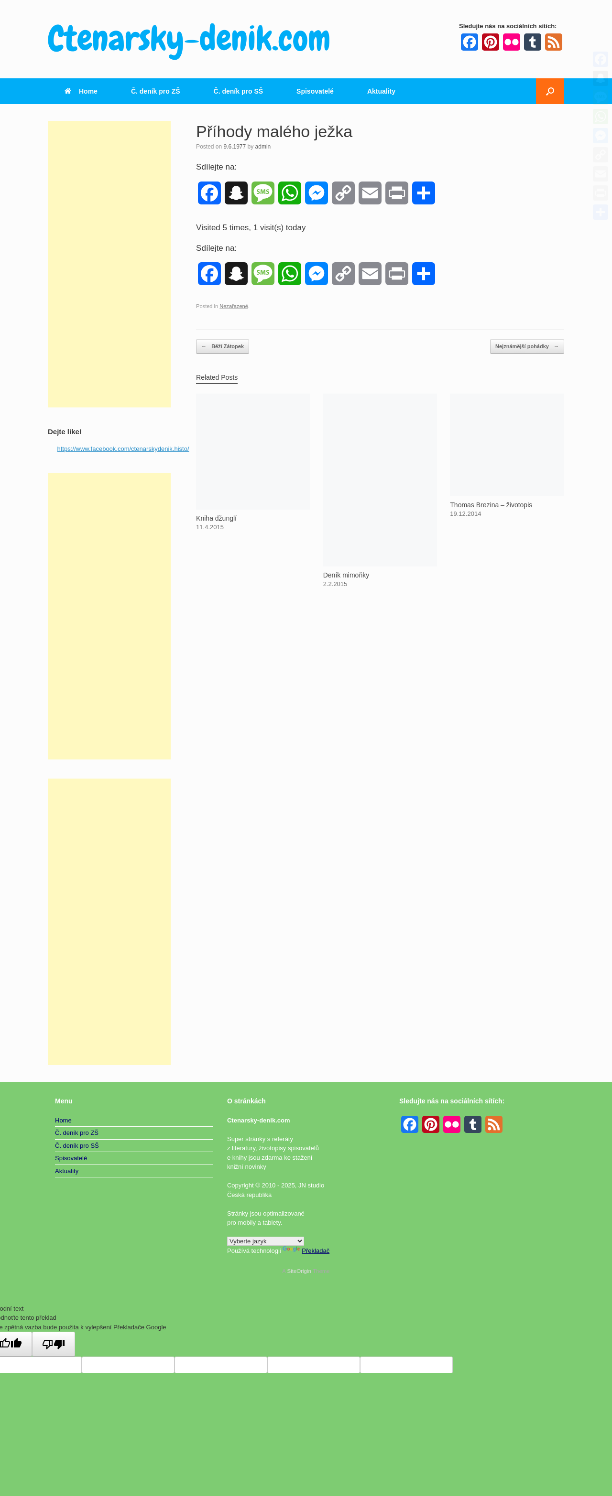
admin (263, 146)
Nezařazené (233, 306)
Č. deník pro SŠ (238, 91)
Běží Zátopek (222, 346)
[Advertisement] (109, 264)
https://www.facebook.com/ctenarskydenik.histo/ (123, 448)
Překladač (306, 1250)
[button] (550, 91)
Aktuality (381, 91)
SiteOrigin (299, 1271)
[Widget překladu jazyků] (265, 1241)
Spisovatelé (315, 91)
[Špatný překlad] (53, 1344)
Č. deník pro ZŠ (155, 91)
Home (81, 91)
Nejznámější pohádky (527, 346)
